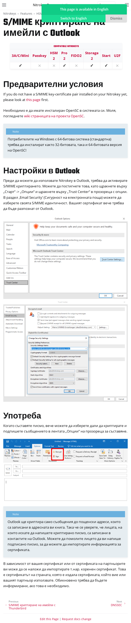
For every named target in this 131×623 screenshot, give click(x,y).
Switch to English (73, 18)
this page (33, 99)
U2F (117, 55)
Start (106, 55)
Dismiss (116, 18)
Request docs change (76, 619)
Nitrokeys (9, 13)
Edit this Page (49, 619)
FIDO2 (76, 55)
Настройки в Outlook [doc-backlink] (41, 171)
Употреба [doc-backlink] (22, 416)
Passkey (39, 55)
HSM (39, 13)
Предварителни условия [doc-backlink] (53, 85)
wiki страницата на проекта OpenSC (54, 116)
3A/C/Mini (20, 55)
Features (26, 13)
